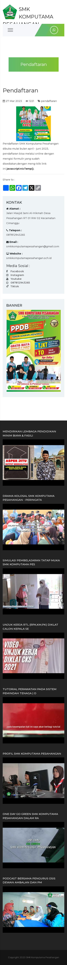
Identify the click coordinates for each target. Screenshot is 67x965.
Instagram (17, 275)
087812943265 (20, 282)
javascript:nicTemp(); (20, 168)
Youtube (16, 278)
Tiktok (14, 286)
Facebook (17, 271)
